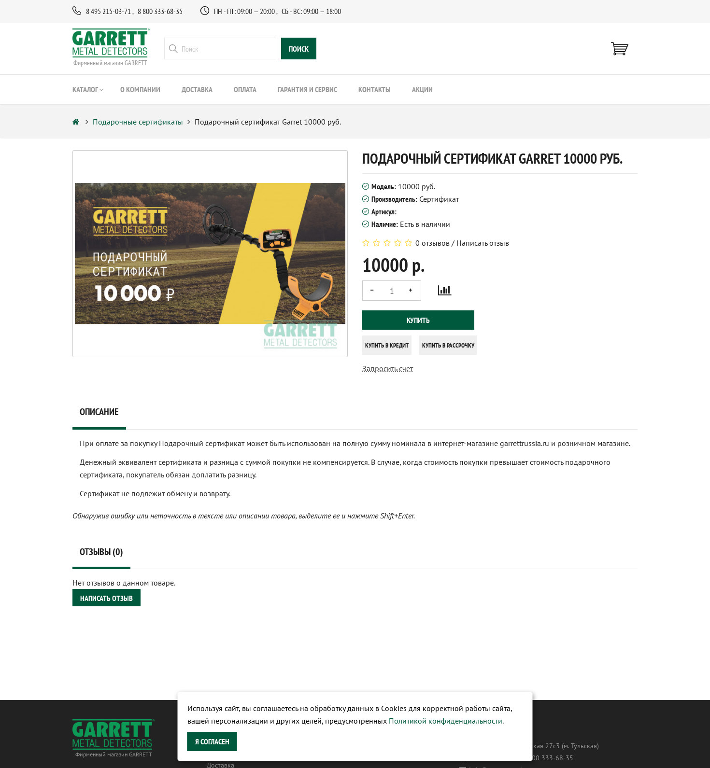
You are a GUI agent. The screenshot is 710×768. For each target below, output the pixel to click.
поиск (299, 49)
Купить (418, 320)
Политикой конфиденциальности (445, 721)
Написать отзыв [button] (106, 598)
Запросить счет (387, 368)
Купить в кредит (387, 345)
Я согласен (212, 741)
